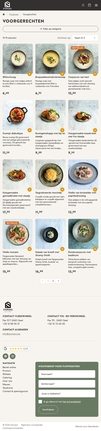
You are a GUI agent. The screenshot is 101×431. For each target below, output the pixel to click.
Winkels (7, 374)
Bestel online (9, 367)
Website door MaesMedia (86, 426)
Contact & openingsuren (15, 391)
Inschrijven (48, 409)
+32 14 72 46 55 (56, 323)
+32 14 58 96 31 (11, 323)
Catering (7, 377)
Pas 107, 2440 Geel (13, 320)
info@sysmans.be (11, 333)
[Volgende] (58, 281)
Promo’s (7, 370)
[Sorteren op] (85, 38)
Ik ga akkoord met (62, 401)
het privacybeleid (72, 401)
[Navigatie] (96, 5)
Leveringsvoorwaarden (13, 428)
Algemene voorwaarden (32, 425)
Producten (14, 14)
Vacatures (8, 387)
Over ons (7, 381)
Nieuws (6, 384)
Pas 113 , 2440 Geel (57, 320)
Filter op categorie (50, 29)
